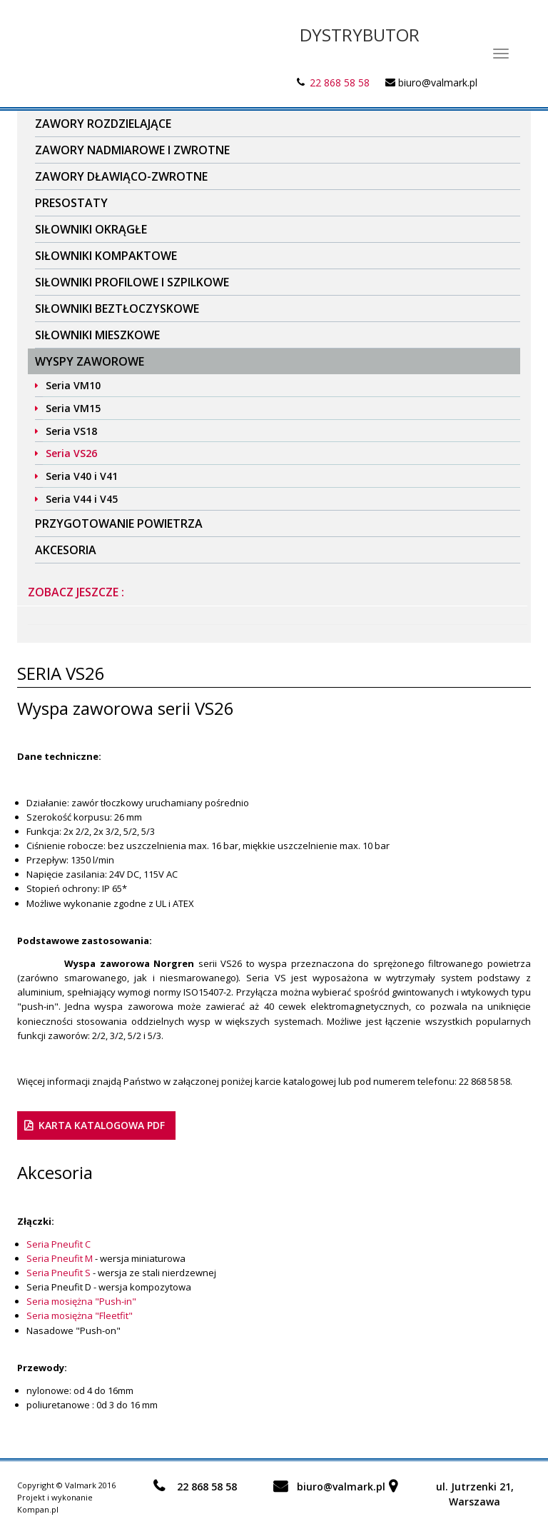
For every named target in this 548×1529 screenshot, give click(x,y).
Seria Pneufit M (59, 1258)
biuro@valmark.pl (437, 82)
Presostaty (71, 203)
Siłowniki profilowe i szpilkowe (132, 282)
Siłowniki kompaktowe (106, 256)
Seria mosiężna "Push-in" (81, 1301)
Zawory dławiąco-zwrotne (121, 176)
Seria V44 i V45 (82, 499)
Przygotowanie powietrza (119, 523)
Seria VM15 (73, 408)
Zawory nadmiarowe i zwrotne (132, 150)
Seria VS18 (71, 431)
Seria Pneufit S (58, 1272)
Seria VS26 (71, 453)
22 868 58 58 (340, 82)
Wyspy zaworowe (89, 361)
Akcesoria (65, 550)
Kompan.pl (38, 1509)
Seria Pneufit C (58, 1244)
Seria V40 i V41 (82, 476)
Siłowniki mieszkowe (97, 335)
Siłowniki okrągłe (91, 229)
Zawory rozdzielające (103, 123)
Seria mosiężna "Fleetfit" (79, 1315)
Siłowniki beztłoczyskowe (117, 308)
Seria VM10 (73, 385)
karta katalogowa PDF (102, 1125)
